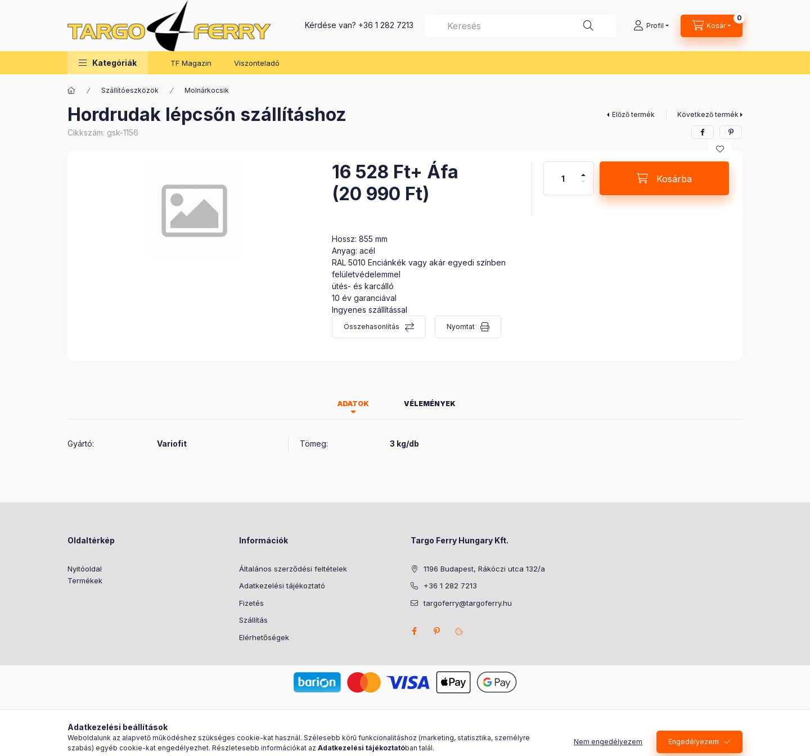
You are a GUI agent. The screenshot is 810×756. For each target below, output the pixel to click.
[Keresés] (588, 26)
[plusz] (583, 170)
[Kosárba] (664, 178)
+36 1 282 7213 (385, 25)
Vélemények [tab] (430, 403)
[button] (108, 62)
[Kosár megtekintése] (711, 26)
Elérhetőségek (264, 637)
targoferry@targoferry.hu (468, 603)
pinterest (436, 631)
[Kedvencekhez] (720, 149)
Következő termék (708, 114)
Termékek (85, 580)
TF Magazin (191, 63)
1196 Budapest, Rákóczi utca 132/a (484, 568)
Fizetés (251, 603)
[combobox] (520, 26)
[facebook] (702, 132)
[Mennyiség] (563, 178)
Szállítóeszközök (130, 90)
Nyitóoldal (85, 568)
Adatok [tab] (353, 403)
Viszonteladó (257, 63)
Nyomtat (461, 326)
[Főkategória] (71, 91)
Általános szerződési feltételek (293, 568)
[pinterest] (730, 132)
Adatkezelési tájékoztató (282, 585)
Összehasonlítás (371, 326)
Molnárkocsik (206, 90)
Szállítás (253, 619)
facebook (414, 631)
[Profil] (651, 26)
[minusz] (583, 186)
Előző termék (633, 114)
